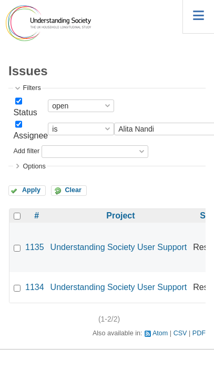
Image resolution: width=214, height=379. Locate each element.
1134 (34, 287)
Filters (31, 88)
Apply (31, 190)
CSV (180, 333)
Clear (73, 190)
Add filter (26, 151)
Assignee (30, 135)
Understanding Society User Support (118, 247)
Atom (160, 333)
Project (120, 215)
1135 (34, 247)
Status (25, 112)
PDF (199, 333)
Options (34, 166)
